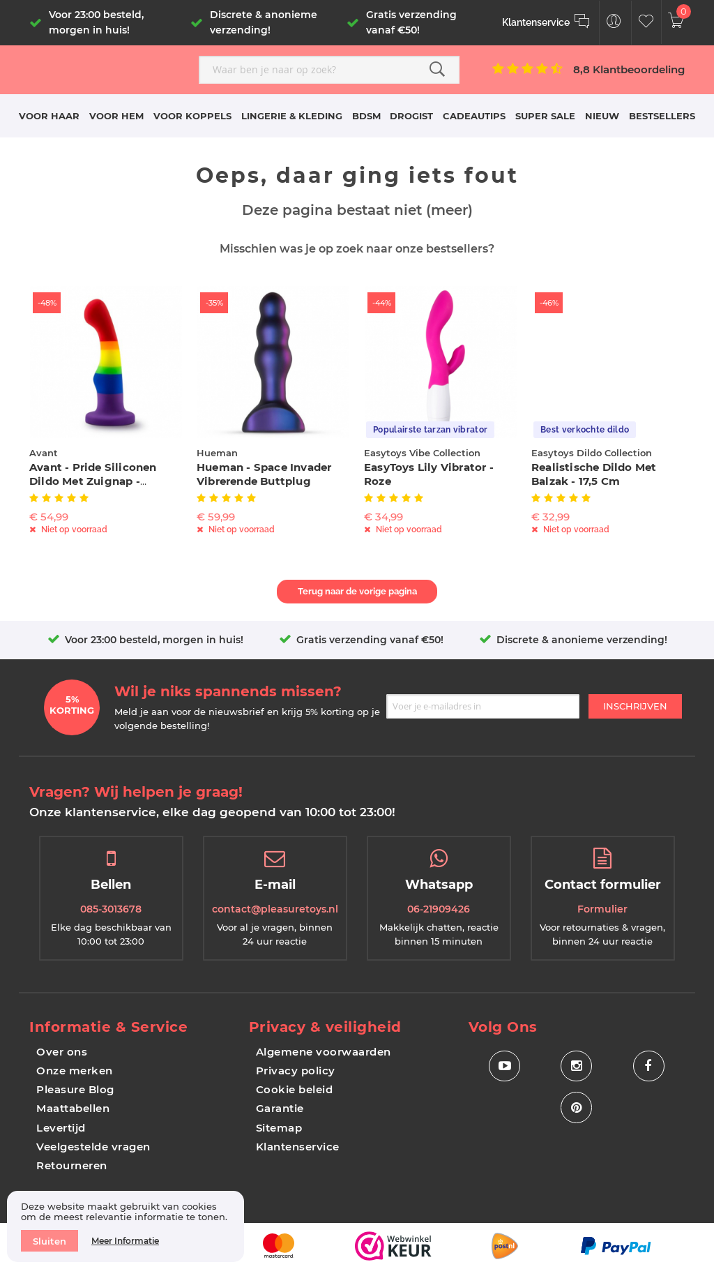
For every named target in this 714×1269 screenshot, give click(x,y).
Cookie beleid (294, 1089)
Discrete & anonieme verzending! (581, 639)
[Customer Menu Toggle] (614, 23)
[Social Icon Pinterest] (576, 1108)
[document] (125, 1226)
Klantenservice (298, 1146)
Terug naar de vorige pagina (357, 591)
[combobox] (329, 70)
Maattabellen (72, 1108)
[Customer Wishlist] (646, 23)
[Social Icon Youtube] (504, 1066)
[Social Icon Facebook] (648, 1066)
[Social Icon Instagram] (576, 1066)
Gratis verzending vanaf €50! (369, 639)
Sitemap (279, 1127)
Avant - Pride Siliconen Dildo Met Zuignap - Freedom (93, 481)
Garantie (280, 1108)
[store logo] (108, 68)
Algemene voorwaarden (323, 1051)
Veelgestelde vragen (93, 1146)
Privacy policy (295, 1070)
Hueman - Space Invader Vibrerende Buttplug (264, 474)
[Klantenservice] (546, 23)
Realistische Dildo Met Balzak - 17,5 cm (593, 474)
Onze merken (74, 1070)
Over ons (61, 1051)
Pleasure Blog (75, 1089)
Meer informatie (125, 1241)
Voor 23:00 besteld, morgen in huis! (154, 639)
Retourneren (71, 1165)
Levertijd (61, 1127)
